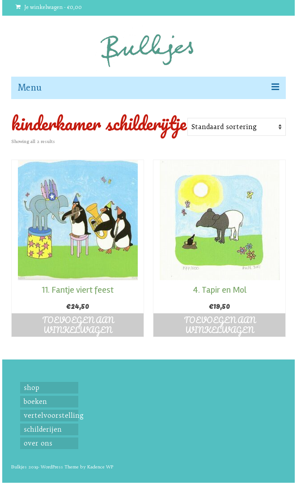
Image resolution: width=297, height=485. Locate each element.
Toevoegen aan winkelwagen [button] (78, 325)
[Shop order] (236, 127)
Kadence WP (100, 467)
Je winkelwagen (49, 7)
